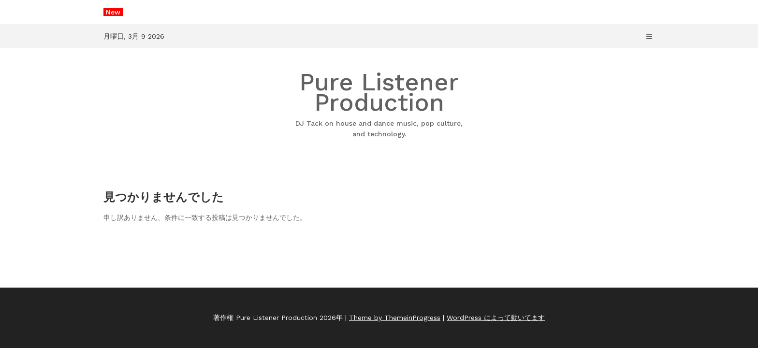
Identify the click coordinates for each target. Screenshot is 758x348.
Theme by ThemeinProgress (394, 317)
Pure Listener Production (379, 104)
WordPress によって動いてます (496, 317)
